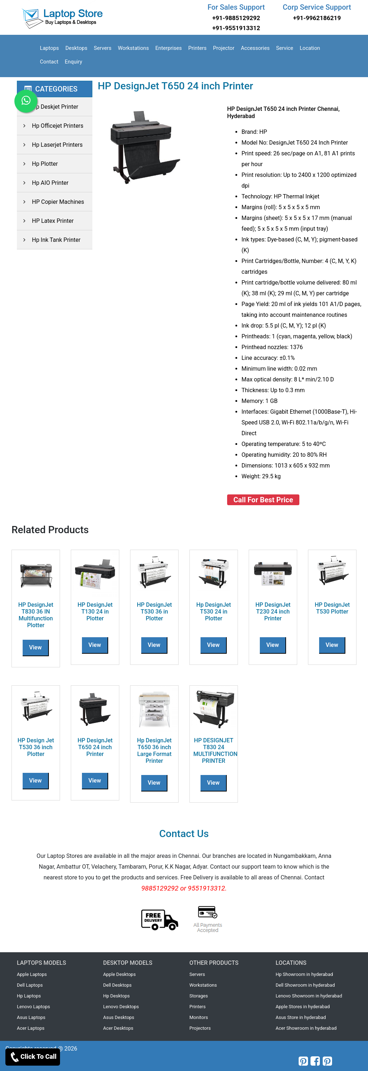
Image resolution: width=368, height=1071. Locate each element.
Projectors (200, 1028)
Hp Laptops (29, 996)
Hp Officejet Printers (50, 125)
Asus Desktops (118, 1017)
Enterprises (168, 48)
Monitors (198, 1017)
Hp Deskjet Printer (47, 106)
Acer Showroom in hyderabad (306, 1028)
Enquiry (73, 61)
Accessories (255, 48)
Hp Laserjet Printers (50, 144)
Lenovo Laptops (33, 1006)
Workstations (133, 48)
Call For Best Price (263, 499)
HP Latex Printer (45, 220)
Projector (223, 48)
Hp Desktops (116, 996)
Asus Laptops (31, 1017)
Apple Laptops (32, 974)
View (35, 647)
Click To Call (32, 1057)
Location (310, 48)
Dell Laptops (30, 985)
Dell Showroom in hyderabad (305, 985)
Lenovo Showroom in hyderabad (309, 996)
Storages (198, 996)
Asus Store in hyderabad (301, 1017)
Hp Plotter (37, 163)
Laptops (49, 48)
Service (284, 48)
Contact (49, 61)
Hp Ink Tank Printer (48, 239)
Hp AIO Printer (43, 182)
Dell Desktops (117, 985)
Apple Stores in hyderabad (303, 1006)
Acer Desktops (118, 1028)
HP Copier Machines (50, 201)
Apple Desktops (119, 974)
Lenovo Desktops (121, 1006)
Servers (102, 48)
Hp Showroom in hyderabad (304, 974)
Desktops (76, 48)
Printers (197, 48)
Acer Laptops (31, 1028)
